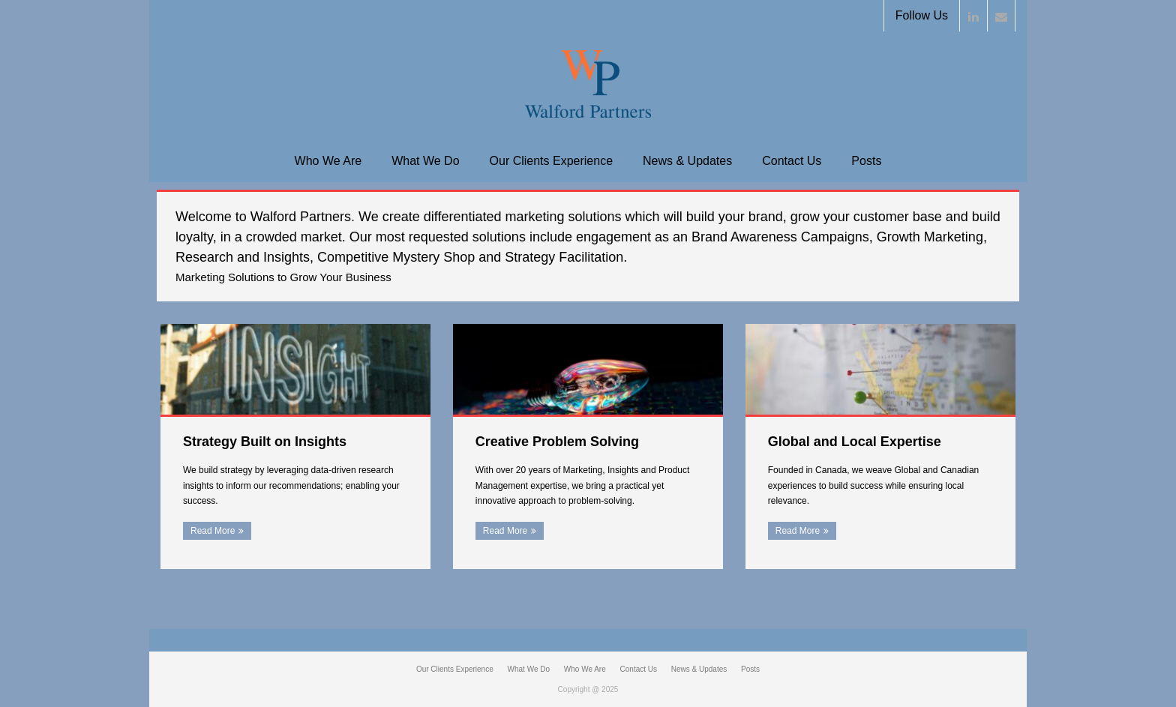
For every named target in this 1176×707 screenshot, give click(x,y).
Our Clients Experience (552, 160)
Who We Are (328, 160)
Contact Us (791, 160)
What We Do (425, 160)
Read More (212, 531)
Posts (866, 160)
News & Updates (687, 160)
